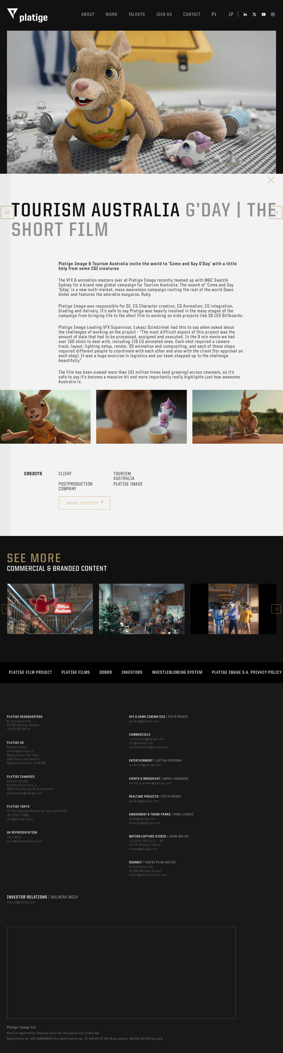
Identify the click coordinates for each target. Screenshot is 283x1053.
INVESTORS (132, 672)
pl (214, 15)
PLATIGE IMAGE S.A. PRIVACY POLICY (247, 672)
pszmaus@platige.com (144, 823)
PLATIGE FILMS (76, 672)
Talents (137, 14)
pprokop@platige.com (144, 721)
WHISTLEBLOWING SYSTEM (177, 672)
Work (111, 14)
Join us (164, 14)
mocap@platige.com (143, 849)
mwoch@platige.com (21, 902)
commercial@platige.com (146, 739)
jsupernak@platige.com (145, 765)
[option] (45, 417)
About (88, 14)
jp (231, 15)
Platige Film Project (30, 672)
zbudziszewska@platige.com (148, 747)
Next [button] (276, 609)
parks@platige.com (142, 819)
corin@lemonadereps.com (25, 841)
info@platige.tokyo (20, 819)
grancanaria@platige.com (24, 793)
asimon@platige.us (20, 751)
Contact (191, 14)
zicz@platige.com (141, 743)
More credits (85, 502)
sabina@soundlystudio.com (148, 875)
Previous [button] (6, 609)
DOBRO (106, 672)
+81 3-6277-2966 (18, 815)
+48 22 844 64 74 (18, 729)
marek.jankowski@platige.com (150, 783)
